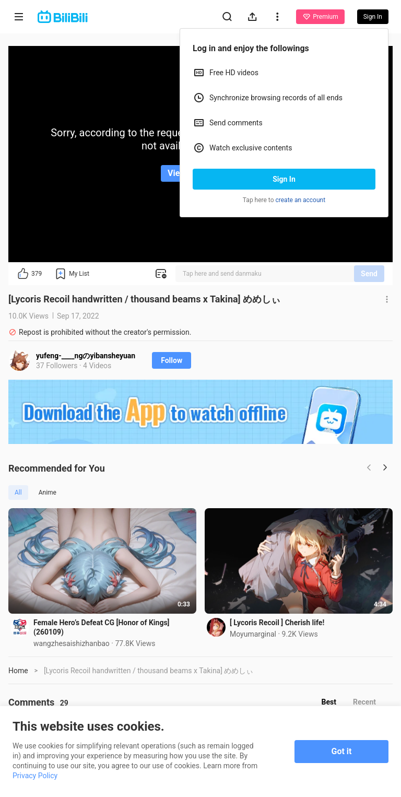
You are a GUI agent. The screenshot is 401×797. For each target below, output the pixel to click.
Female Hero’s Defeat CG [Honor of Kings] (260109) (101, 627)
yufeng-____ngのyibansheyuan (85, 355)
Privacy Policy (35, 775)
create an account (301, 200)
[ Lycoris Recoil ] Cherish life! (277, 622)
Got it (342, 751)
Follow (171, 360)
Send (369, 273)
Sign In (284, 179)
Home (18, 670)
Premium (320, 17)
